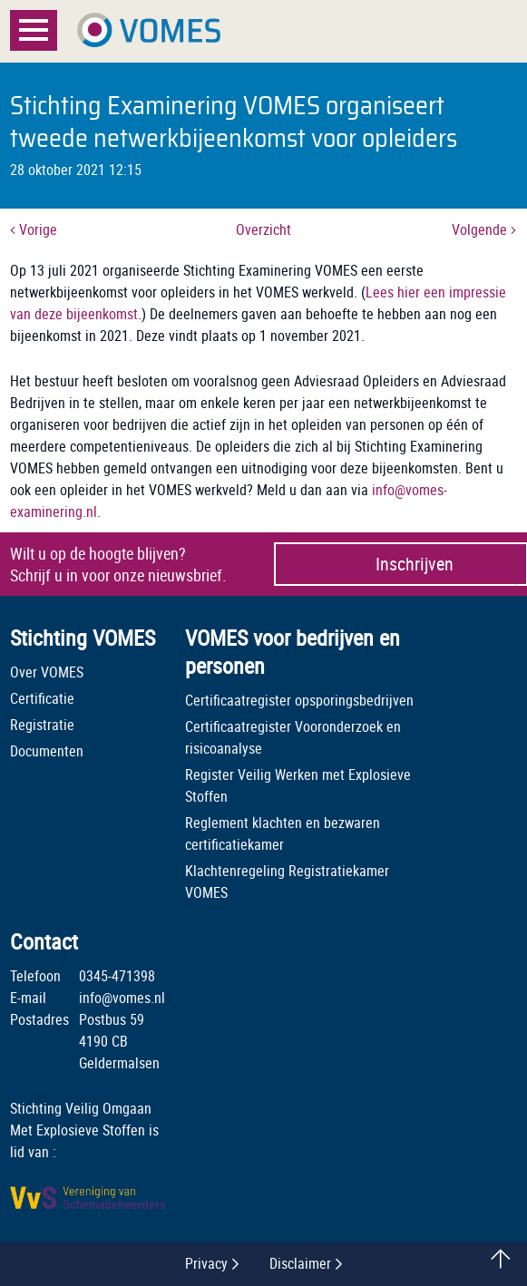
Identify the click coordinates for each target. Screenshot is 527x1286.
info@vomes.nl (122, 998)
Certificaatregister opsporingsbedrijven (299, 700)
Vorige (33, 229)
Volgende (484, 229)
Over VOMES (46, 672)
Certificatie (42, 698)
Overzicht (263, 229)
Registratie (42, 725)
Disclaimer (300, 1263)
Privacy (206, 1263)
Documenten (46, 751)
